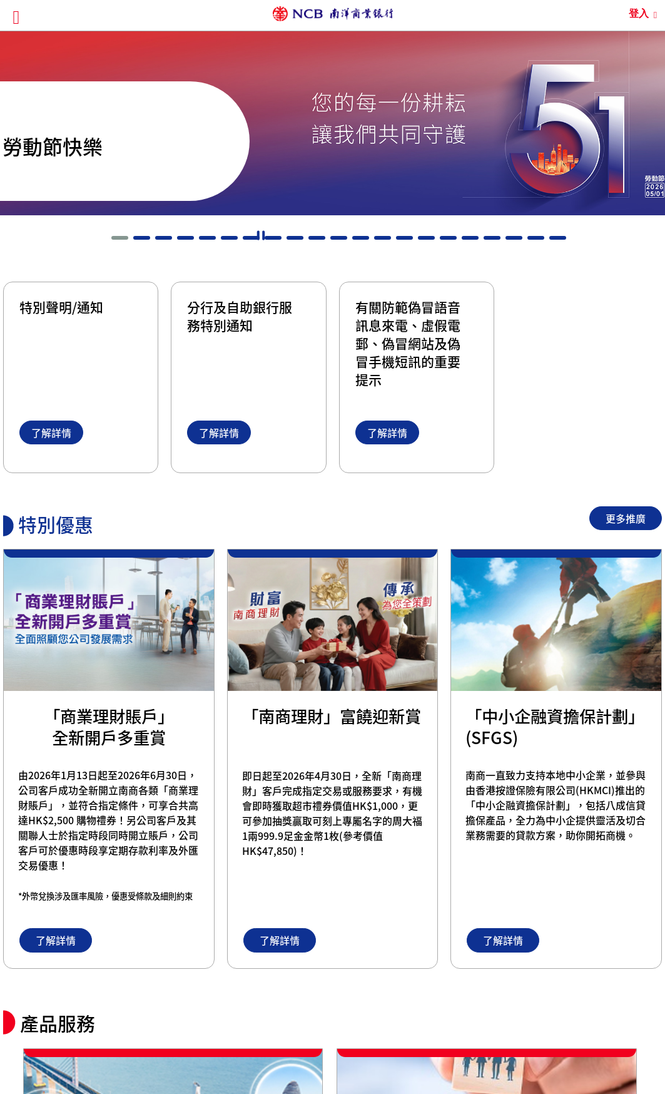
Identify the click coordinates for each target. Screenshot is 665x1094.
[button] (120, 238)
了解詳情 (51, 432)
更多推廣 (626, 518)
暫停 (260, 235)
